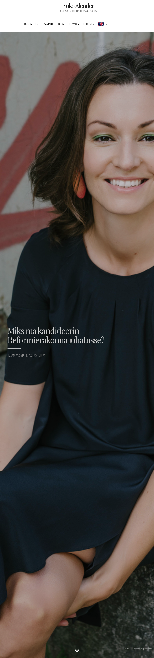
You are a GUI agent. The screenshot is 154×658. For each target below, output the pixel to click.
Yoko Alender (78, 5)
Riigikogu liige (31, 24)
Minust (87, 24)
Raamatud (48, 24)
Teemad (72, 24)
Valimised (39, 355)
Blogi (61, 24)
